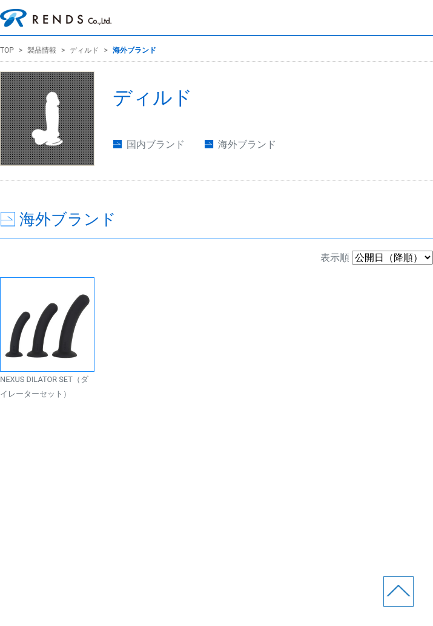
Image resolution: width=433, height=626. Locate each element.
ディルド (84, 50)
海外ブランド (134, 50)
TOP (7, 50)
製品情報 (41, 50)
